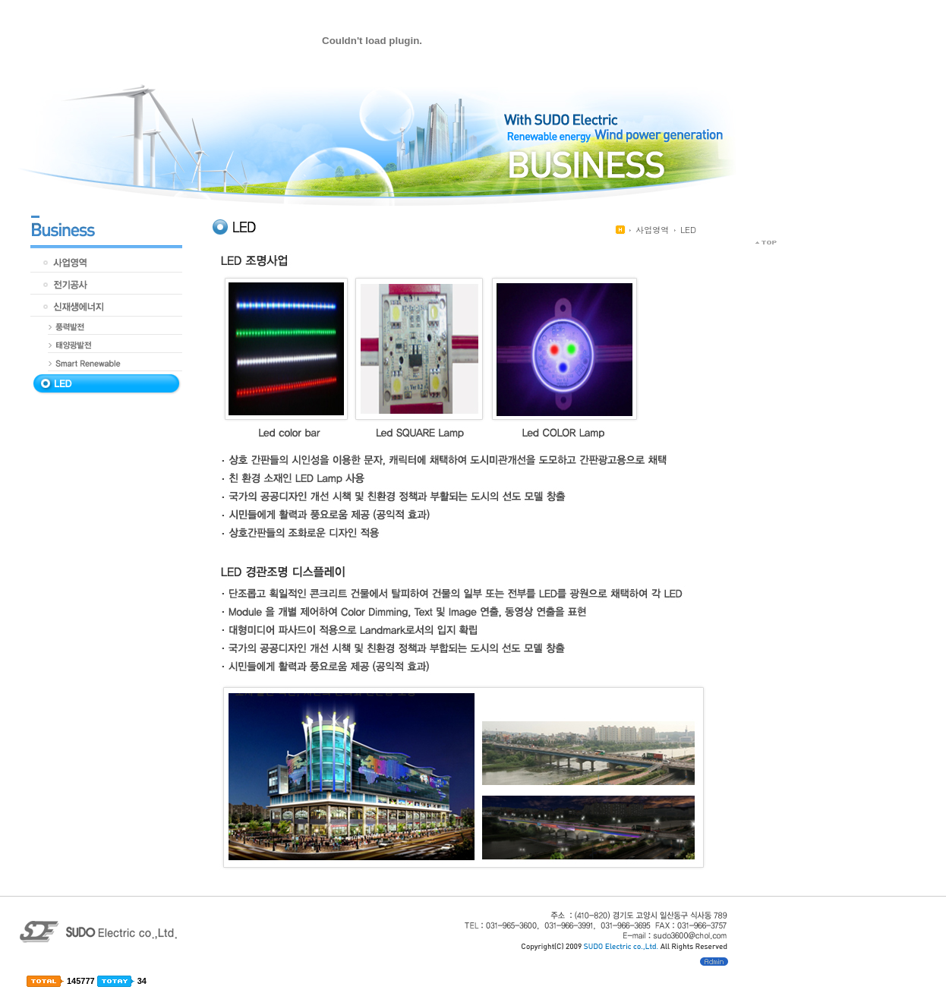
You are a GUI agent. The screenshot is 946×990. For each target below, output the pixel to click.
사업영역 (652, 229)
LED (688, 229)
